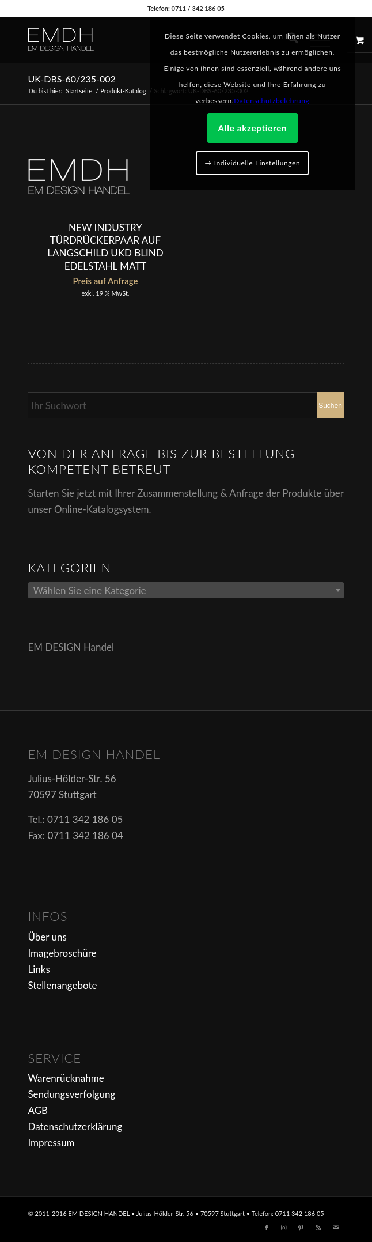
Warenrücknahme (66, 1078)
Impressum (51, 1143)
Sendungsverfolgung (71, 1094)
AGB (38, 1110)
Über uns (47, 937)
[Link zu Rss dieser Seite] (318, 1227)
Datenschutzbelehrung (271, 100)
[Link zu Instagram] (284, 1227)
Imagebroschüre (62, 953)
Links (39, 969)
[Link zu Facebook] (266, 1227)
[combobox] (186, 590)
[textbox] (185, 591)
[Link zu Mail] (335, 1227)
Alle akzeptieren (252, 128)
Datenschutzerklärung (75, 1126)
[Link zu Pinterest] (301, 1227)
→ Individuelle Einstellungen (252, 162)
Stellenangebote (62, 985)
